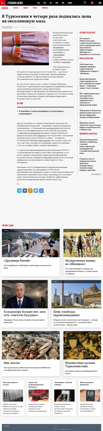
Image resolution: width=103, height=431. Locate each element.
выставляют (59, 55)
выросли (41, 135)
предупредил (44, 140)
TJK (51, 3)
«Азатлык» (65, 62)
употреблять (58, 47)
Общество (16, 27)
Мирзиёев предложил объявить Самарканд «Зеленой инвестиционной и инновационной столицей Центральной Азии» (89, 146)
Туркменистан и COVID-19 (28, 27)
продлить (48, 157)
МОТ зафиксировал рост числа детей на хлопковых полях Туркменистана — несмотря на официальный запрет (90, 99)
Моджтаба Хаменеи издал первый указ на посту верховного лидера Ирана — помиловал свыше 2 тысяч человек (90, 83)
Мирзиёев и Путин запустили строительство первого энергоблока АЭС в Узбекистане (90, 126)
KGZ (45, 3)
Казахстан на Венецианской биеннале (36, 384)
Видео (25, 8)
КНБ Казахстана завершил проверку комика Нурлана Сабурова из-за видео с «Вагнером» (89, 69)
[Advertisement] (51, 210)
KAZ (38, 3)
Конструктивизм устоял (10, 383)
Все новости (96, 174)
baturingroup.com (66, 428)
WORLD (71, 3)
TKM (57, 3)
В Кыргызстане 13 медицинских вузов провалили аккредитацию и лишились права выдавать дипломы (88, 164)
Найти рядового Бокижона (87, 383)
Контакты (6, 425)
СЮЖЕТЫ (45, 8)
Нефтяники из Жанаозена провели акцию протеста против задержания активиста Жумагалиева (90, 113)
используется (53, 128)
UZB (63, 3)
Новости (5, 8)
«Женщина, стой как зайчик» (64, 383)
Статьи (15, 8)
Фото (35, 8)
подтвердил (35, 133)
